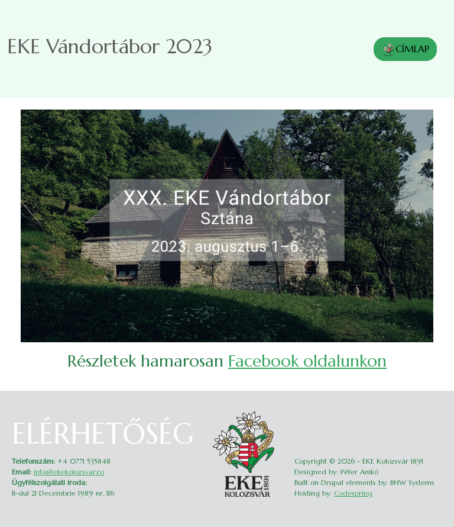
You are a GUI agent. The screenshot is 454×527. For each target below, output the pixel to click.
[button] (227, 225)
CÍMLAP (405, 50)
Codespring (353, 493)
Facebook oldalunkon (307, 361)
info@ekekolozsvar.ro (69, 471)
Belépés (434, 414)
